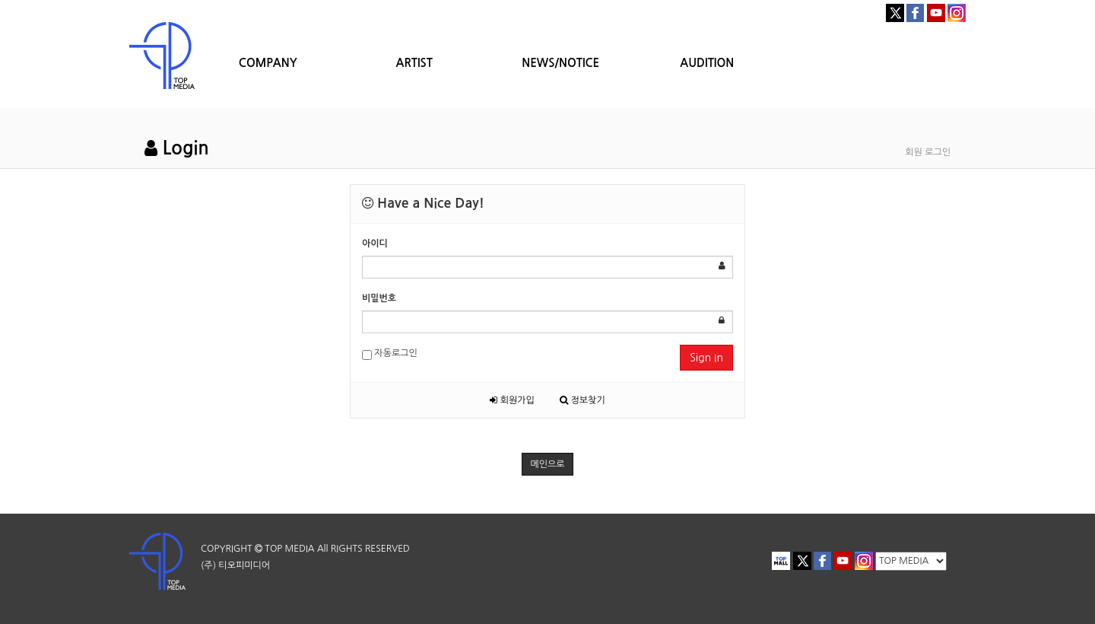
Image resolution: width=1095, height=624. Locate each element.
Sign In (706, 357)
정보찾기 (582, 400)
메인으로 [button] (547, 464)
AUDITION (707, 62)
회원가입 (512, 400)
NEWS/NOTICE (560, 62)
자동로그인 (389, 354)
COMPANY (268, 62)
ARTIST (414, 62)
